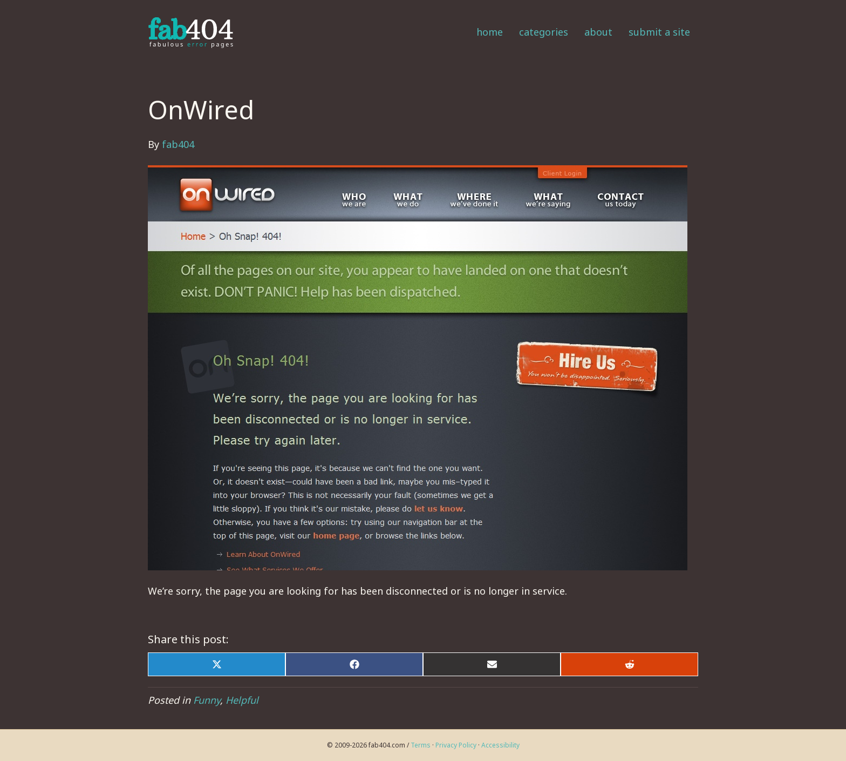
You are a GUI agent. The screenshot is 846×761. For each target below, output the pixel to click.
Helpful (242, 699)
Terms (421, 745)
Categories (543, 31)
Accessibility (500, 745)
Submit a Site (659, 31)
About (598, 31)
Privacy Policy (455, 745)
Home (489, 31)
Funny (206, 699)
